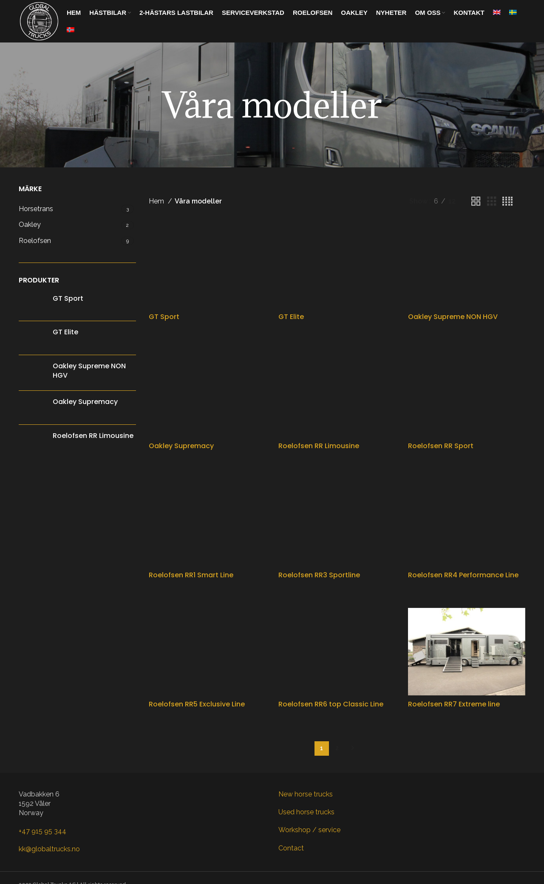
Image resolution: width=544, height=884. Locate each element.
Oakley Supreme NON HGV (89, 371)
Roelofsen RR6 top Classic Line (330, 704)
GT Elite (65, 332)
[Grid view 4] (507, 201)
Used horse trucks (306, 812)
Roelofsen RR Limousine (93, 436)
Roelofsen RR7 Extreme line (454, 704)
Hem (157, 201)
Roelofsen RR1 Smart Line (191, 575)
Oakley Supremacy (85, 402)
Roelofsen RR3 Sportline (319, 575)
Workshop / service (309, 830)
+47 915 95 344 (42, 831)
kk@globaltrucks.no (49, 849)
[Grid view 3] (491, 201)
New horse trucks (305, 794)
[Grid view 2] (476, 201)
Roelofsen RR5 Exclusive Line (197, 704)
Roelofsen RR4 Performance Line (463, 575)
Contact (291, 848)
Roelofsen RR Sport (440, 446)
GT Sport (68, 298)
